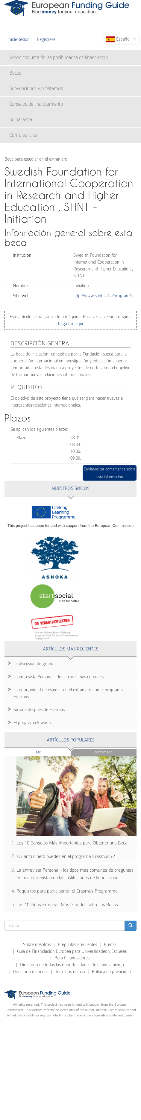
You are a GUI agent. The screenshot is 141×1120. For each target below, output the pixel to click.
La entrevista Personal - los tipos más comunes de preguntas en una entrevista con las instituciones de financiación (75, 873)
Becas (15, 73)
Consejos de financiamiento (36, 104)
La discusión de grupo (33, 663)
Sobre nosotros (37, 944)
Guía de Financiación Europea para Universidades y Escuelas (72, 951)
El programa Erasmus (32, 722)
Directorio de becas (30, 971)
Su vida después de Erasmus (39, 709)
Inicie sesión (18, 39)
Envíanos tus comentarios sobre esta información (109, 473)
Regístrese (46, 39)
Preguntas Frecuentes (77, 944)
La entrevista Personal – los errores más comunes (58, 676)
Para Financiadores (72, 958)
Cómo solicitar (23, 135)
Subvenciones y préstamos (36, 88)
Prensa (110, 944)
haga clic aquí (70, 323)
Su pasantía (20, 119)
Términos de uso (70, 971)
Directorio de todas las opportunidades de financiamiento (72, 964)
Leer (49, 751)
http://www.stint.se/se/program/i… (104, 295)
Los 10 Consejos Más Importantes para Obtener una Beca (72, 843)
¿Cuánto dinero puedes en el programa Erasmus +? (65, 856)
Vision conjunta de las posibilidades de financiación (58, 57)
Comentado (103, 752)
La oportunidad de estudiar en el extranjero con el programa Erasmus (68, 693)
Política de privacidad (111, 971)
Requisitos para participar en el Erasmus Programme (67, 891)
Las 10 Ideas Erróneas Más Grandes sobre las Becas (67, 904)
